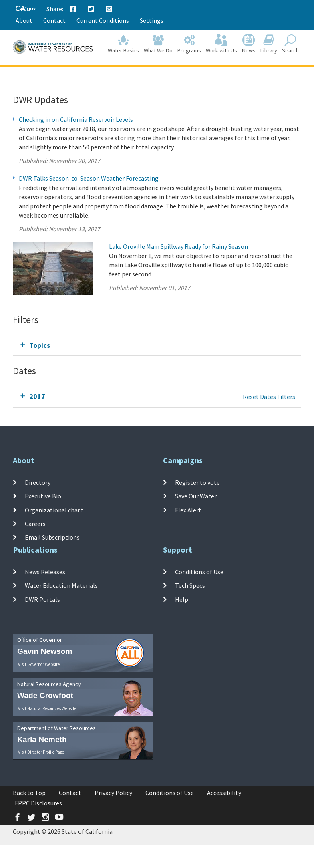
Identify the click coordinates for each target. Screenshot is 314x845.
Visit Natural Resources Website (47, 708)
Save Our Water (196, 496)
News (249, 44)
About (24, 20)
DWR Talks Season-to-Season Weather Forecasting (89, 178)
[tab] (157, 345)
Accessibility (224, 793)
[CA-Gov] (26, 9)
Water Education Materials (61, 585)
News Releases (45, 572)
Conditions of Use (199, 572)
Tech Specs (190, 585)
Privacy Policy (113, 793)
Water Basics (123, 44)
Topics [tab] (39, 345)
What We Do (158, 44)
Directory (37, 482)
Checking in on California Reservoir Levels (76, 119)
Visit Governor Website (39, 664)
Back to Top (29, 793)
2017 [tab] (37, 396)
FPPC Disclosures (38, 803)
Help (181, 599)
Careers (35, 524)
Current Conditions (102, 20)
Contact (54, 20)
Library (268, 44)
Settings (151, 20)
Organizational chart (54, 510)
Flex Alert (188, 510)
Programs (189, 44)
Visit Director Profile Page (41, 752)
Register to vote (197, 482)
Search (290, 44)
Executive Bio (43, 496)
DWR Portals (42, 599)
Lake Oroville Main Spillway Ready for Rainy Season (178, 246)
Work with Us (221, 44)
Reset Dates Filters (269, 397)
